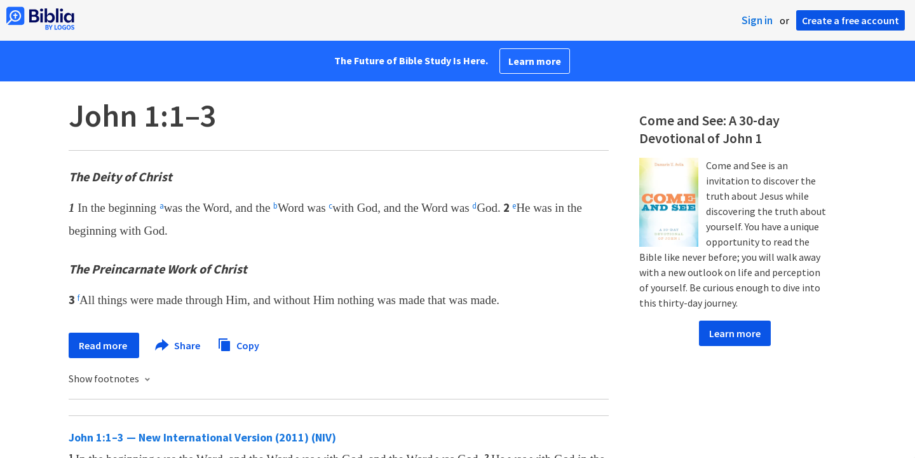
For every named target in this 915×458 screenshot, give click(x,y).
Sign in (757, 20)
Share (178, 345)
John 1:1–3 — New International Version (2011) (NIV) (202, 437)
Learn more (534, 61)
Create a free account (850, 20)
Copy (238, 343)
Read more (104, 345)
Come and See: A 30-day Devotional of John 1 (709, 129)
